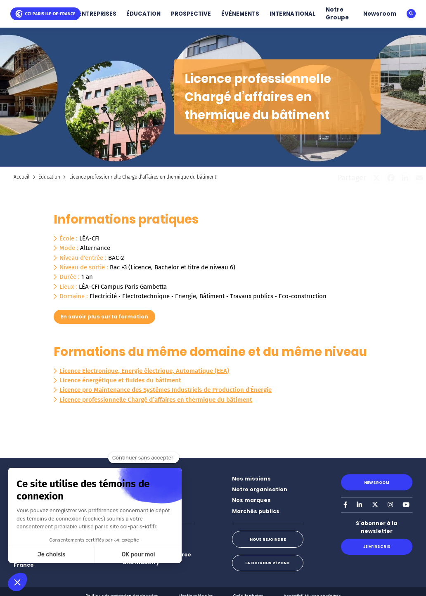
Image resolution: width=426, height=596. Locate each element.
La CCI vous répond (267, 562)
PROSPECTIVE (191, 14)
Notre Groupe (337, 13)
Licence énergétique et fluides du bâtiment (120, 380)
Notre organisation (259, 489)
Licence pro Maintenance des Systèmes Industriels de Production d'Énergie (165, 389)
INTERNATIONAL (292, 14)
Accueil (21, 177)
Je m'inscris (376, 546)
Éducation (49, 177)
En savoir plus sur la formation (104, 316)
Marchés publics (255, 511)
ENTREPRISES (97, 14)
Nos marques (251, 500)
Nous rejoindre (268, 539)
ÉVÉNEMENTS (240, 14)
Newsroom (379, 14)
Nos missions (251, 478)
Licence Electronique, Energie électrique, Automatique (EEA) (144, 371)
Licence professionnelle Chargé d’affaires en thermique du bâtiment (155, 399)
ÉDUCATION (143, 14)
